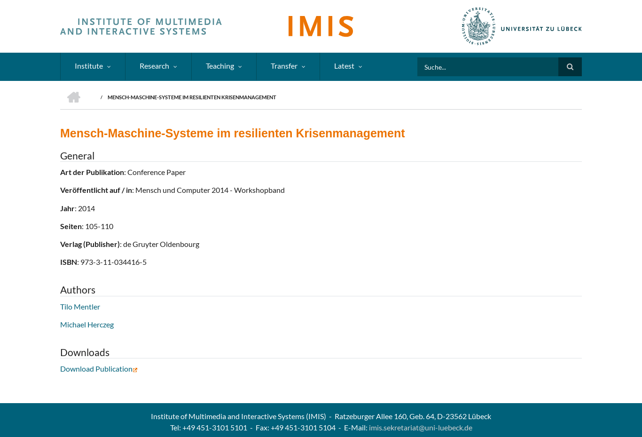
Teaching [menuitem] (220, 65)
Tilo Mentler (80, 306)
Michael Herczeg (87, 324)
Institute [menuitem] (89, 65)
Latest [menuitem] (344, 65)
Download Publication (99, 368)
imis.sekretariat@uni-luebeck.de (420, 427)
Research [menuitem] (154, 65)
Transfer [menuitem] (284, 65)
